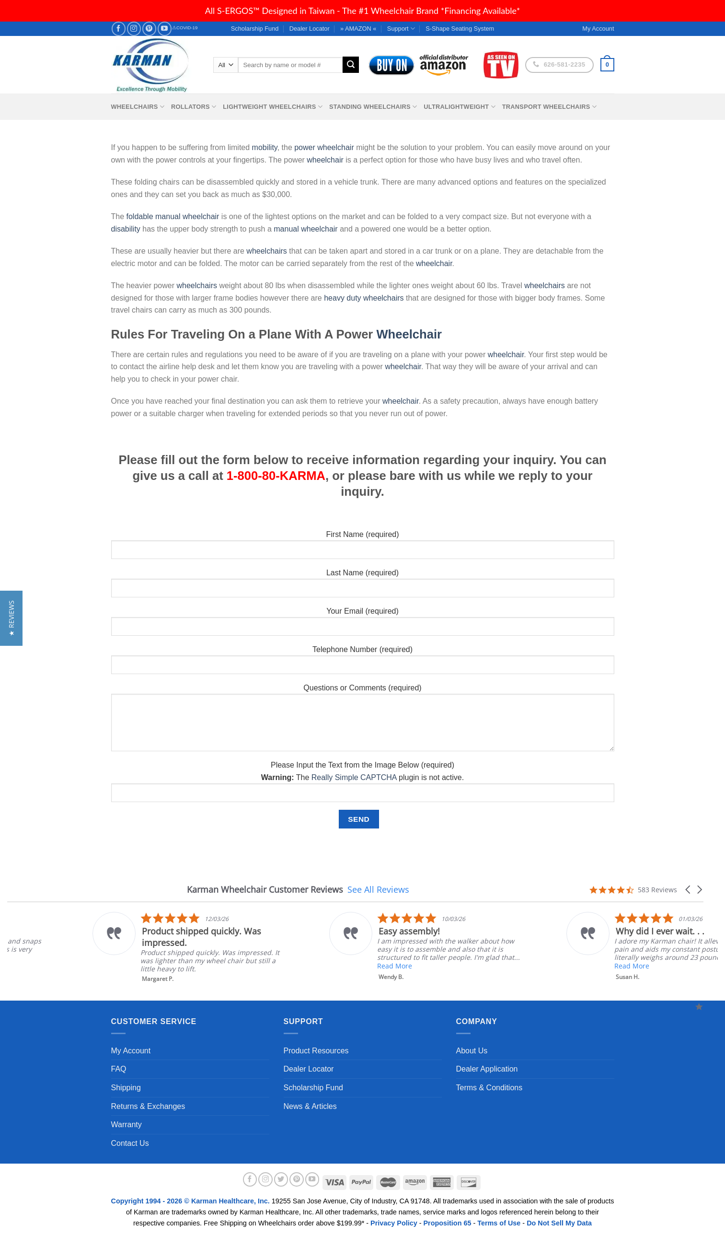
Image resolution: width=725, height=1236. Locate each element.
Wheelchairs (138, 106)
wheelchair (325, 160)
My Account (131, 1051)
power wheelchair (324, 147)
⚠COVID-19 (184, 27)
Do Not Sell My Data (559, 1223)
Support (401, 28)
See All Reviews (378, 889)
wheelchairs (266, 251)
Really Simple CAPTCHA (354, 777)
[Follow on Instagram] (134, 28)
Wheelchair (409, 334)
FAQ (119, 1069)
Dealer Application (487, 1069)
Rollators (193, 106)
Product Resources (316, 1051)
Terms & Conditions (489, 1088)
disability (125, 229)
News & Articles (310, 1106)
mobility (264, 147)
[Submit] (351, 65)
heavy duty (342, 298)
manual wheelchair (305, 229)
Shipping (126, 1088)
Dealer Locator (309, 28)
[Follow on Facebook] (119, 28)
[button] (688, 890)
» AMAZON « (358, 28)
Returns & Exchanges (148, 1106)
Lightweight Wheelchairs (272, 106)
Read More (164, 965)
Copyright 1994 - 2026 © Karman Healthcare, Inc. (191, 1201)
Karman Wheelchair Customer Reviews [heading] (265, 890)
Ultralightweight (459, 106)
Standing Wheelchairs (373, 106)
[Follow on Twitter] (281, 1179)
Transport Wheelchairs (549, 106)
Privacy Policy (393, 1223)
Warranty (126, 1124)
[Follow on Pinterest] (149, 28)
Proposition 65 (447, 1223)
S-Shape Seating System (460, 28)
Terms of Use (498, 1223)
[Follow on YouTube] (165, 28)
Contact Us (130, 1143)
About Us (472, 1051)
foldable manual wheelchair (173, 216)
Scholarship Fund (255, 28)
